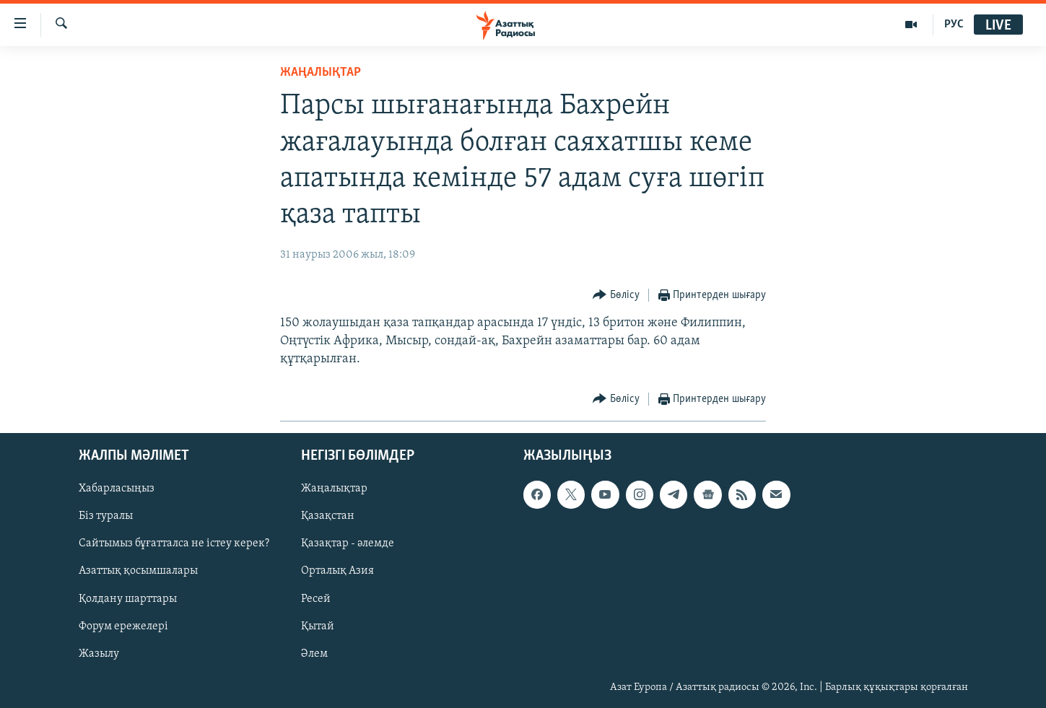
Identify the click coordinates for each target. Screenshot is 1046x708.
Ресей (316, 599)
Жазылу (99, 654)
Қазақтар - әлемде (347, 544)
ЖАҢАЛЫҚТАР (320, 72)
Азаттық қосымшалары (138, 571)
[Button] (616, 295)
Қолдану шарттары (128, 599)
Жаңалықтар (334, 489)
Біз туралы (106, 517)
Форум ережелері (123, 626)
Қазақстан (327, 517)
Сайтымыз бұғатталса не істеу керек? (174, 544)
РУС (954, 24)
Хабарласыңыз (116, 489)
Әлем (314, 654)
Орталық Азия (337, 571)
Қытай (317, 626)
